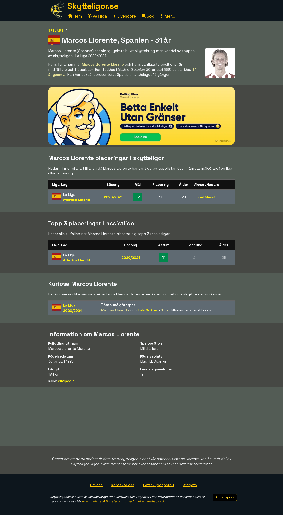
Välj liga (97, 16)
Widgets (190, 485)
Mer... (167, 16)
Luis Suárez (148, 310)
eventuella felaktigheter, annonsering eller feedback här (123, 501)
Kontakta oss (122, 485)
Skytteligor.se (92, 6)
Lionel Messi (204, 197)
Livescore (124, 16)
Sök (148, 16)
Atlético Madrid (76, 199)
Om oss (96, 485)
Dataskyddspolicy (158, 485)
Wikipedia (66, 381)
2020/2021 (113, 197)
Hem (75, 16)
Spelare (55, 30)
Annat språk (225, 497)
